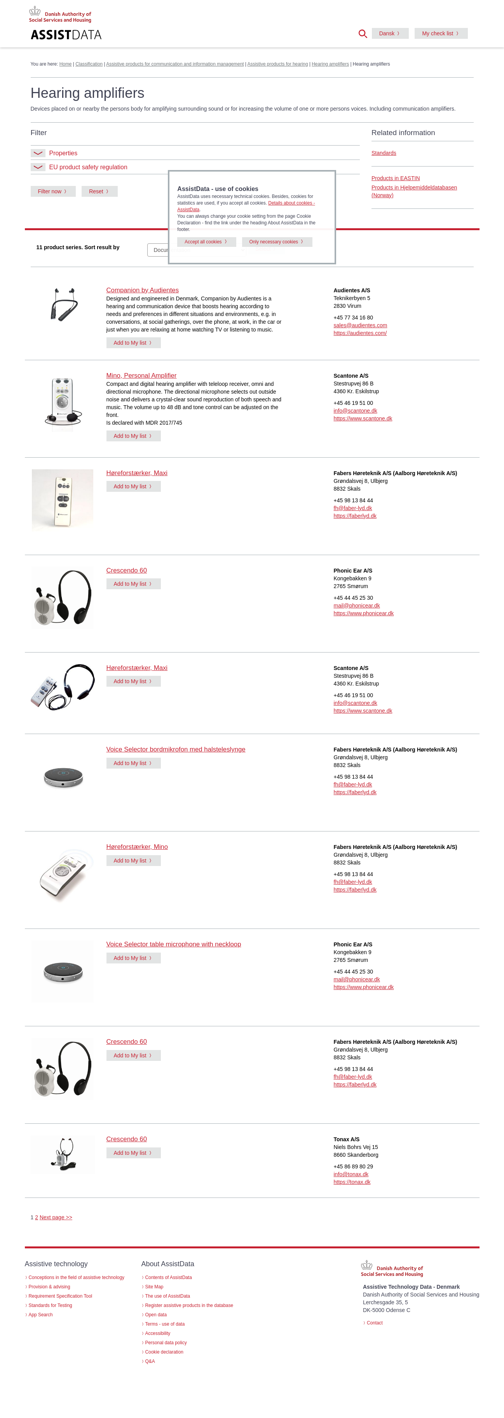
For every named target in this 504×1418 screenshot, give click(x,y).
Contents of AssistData (168, 1277)
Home (65, 64)
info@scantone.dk (355, 411)
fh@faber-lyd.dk (353, 508)
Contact (375, 1323)
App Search (41, 1314)
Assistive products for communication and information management (175, 64)
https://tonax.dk (352, 1182)
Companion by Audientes (142, 290)
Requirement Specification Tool (60, 1296)
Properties (54, 153)
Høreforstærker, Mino (137, 846)
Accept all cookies (203, 242)
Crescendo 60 (126, 570)
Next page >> (56, 1217)
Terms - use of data (165, 1324)
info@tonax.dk (351, 1174)
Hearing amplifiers (330, 64)
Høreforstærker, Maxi (137, 473)
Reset (96, 191)
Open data (156, 1314)
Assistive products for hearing (278, 64)
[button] (365, 33)
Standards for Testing (50, 1305)
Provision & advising (49, 1287)
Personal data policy (166, 1342)
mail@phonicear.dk (357, 605)
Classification (89, 64)
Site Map (154, 1287)
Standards (383, 153)
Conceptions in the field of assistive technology (77, 1277)
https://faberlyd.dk (355, 516)
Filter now (50, 191)
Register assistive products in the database (189, 1305)
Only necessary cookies (273, 242)
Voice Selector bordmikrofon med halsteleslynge (176, 749)
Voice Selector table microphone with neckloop (173, 944)
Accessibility (158, 1333)
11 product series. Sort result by (78, 247)
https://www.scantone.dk (363, 418)
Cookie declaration (164, 1352)
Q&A (150, 1361)
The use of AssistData (167, 1296)
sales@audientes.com (360, 325)
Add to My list (130, 343)
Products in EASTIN (395, 178)
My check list (437, 33)
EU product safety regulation (79, 167)
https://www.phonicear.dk (364, 613)
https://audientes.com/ (360, 333)
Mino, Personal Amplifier (141, 375)
